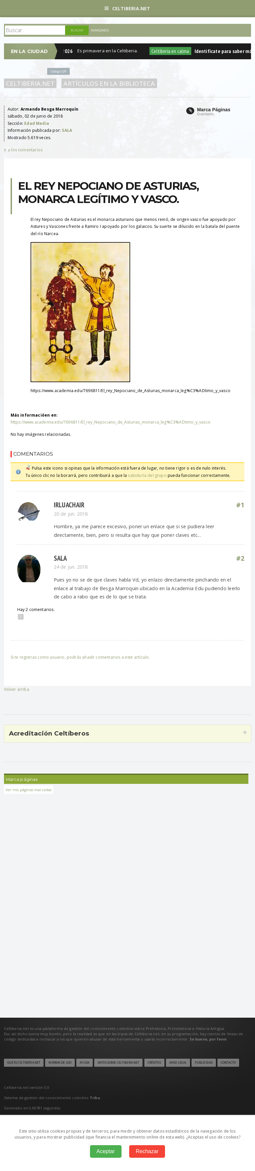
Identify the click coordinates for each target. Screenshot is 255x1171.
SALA (60, 558)
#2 (240, 558)
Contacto (228, 1063)
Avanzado (100, 30)
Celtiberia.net (127, 8)
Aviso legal (178, 1063)
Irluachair (69, 504)
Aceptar (106, 1151)
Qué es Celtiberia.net (24, 1063)
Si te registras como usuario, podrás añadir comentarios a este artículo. (80, 657)
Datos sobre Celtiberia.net (118, 1063)
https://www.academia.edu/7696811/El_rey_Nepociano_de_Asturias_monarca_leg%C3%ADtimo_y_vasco (111, 422)
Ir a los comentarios (23, 150)
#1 (240, 505)
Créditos (154, 1063)
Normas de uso (59, 1063)
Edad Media (36, 123)
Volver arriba (16, 689)
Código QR (58, 71)
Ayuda (84, 1063)
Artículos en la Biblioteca (109, 83)
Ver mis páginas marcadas (29, 789)
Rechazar (147, 1151)
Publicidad (203, 1063)
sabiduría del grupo (147, 475)
